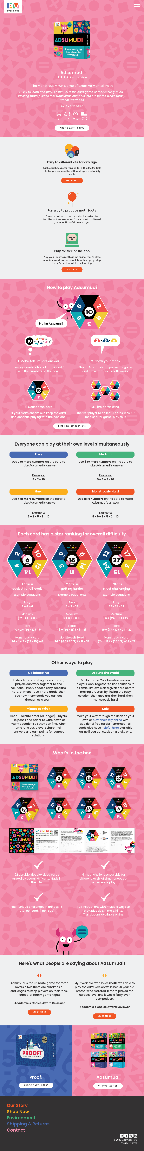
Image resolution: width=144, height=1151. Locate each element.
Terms (133, 1142)
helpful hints (110, 728)
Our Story (17, 1105)
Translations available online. (103, 915)
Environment (21, 1118)
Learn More (39, 1012)
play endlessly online (107, 720)
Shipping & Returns (28, 1124)
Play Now (72, 269)
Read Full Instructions (72, 426)
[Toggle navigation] (137, 6)
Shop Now (18, 1112)
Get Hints (72, 180)
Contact (16, 1130)
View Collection (108, 1086)
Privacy (124, 1142)
